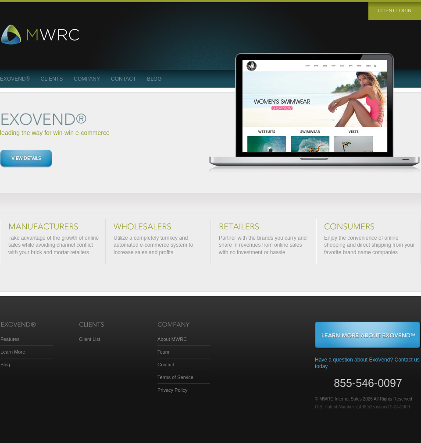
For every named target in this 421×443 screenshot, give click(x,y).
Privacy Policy (172, 390)
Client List (89, 339)
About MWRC (172, 339)
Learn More (12, 351)
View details (26, 158)
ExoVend (15, 79)
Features (9, 339)
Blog (154, 79)
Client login (394, 10)
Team (163, 351)
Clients (52, 79)
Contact (123, 79)
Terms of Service (175, 377)
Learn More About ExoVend (368, 335)
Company (87, 79)
